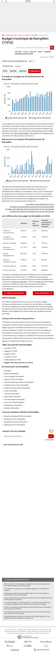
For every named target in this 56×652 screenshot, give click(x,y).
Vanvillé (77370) (10, 348)
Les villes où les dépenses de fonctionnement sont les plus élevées (29, 209)
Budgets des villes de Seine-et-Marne (18, 362)
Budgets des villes (11, 35)
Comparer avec (7, 66)
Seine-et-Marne (24, 35)
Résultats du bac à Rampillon (14, 419)
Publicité (34, 629)
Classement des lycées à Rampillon (17, 388)
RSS (50, 631)
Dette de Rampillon (43, 293)
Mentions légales (19, 633)
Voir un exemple (49, 439)
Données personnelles (11, 631)
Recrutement (47, 629)
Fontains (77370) (10, 357)
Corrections (10, 633)
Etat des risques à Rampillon (14, 399)
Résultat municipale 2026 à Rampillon (18, 416)
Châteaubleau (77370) (12, 360)
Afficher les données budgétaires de (14, 61)
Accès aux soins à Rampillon (14, 402)
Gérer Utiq (35, 631)
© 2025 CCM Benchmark (42, 633)
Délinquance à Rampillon (13, 405)
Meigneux (33, 51)
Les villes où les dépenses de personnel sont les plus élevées (32, 207)
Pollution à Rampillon (11, 408)
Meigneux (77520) (10, 351)
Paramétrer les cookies (24, 631)
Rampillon (35, 35)
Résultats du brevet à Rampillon (15, 422)
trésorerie (40, 281)
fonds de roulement (19, 281)
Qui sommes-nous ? (11, 629)
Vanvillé (25, 51)
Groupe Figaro (30, 633)
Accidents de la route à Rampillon (16, 385)
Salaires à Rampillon (11, 373)
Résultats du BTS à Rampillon (14, 425)
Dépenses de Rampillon (14, 293)
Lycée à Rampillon (10, 391)
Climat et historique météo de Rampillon (19, 382)
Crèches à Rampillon (11, 393)
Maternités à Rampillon (12, 396)
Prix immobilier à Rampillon (14, 376)
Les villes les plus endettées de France (40, 204)
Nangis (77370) (9, 354)
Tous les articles (43, 631)
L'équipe (20, 629)
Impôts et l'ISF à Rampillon (13, 379)
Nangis (40, 51)
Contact (40, 629)
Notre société (27, 629)
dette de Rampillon (21, 133)
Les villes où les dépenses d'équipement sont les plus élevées (31, 211)
